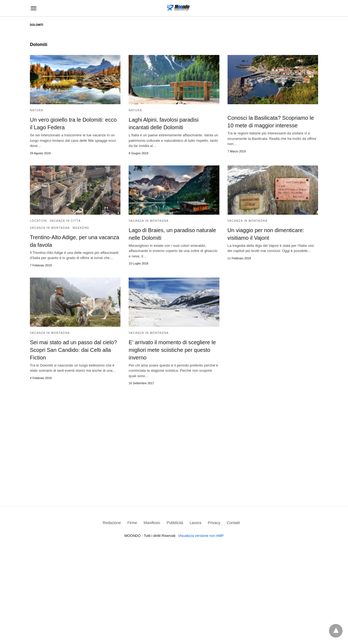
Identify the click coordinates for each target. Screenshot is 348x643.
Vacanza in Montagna (50, 227)
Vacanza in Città (64, 220)
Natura (36, 110)
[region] (174, 436)
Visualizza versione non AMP (200, 536)
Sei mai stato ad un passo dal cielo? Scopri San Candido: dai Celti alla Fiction (73, 350)
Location (38, 220)
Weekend (81, 227)
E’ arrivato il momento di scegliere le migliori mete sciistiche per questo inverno (172, 350)
